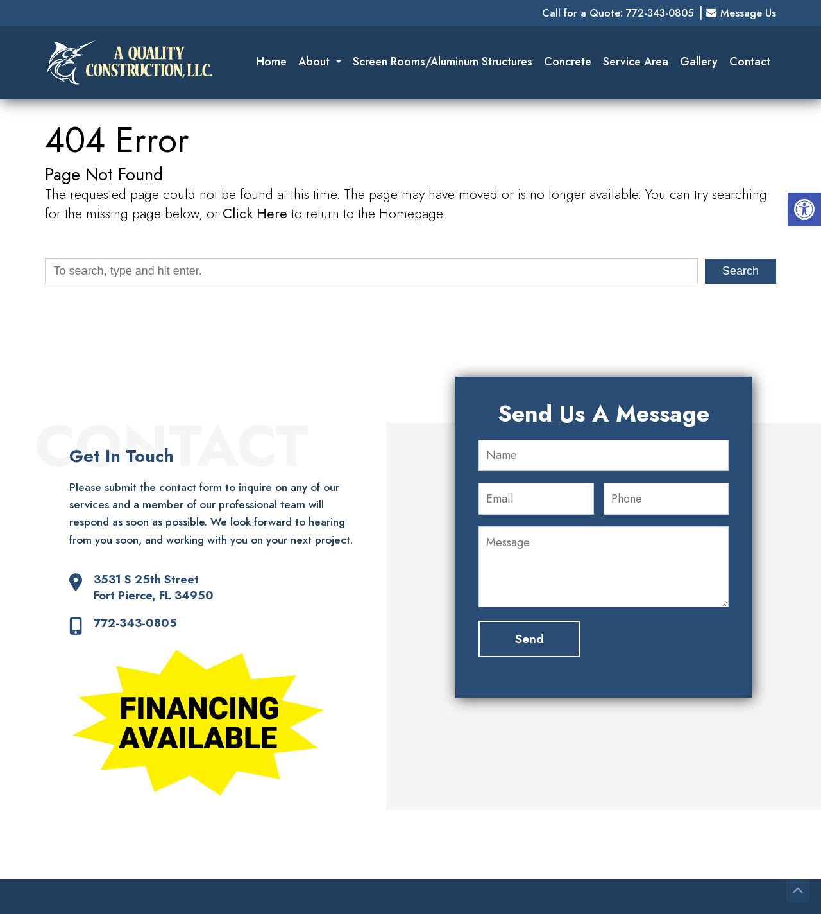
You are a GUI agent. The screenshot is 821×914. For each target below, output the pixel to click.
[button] (804, 209)
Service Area (635, 61)
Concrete (567, 61)
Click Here (255, 213)
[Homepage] (129, 93)
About (319, 61)
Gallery (699, 61)
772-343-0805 (135, 624)
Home (271, 61)
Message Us (741, 13)
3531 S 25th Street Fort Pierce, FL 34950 (154, 588)
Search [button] (740, 270)
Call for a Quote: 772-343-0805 (617, 13)
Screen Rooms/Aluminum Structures (442, 61)
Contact (749, 61)
